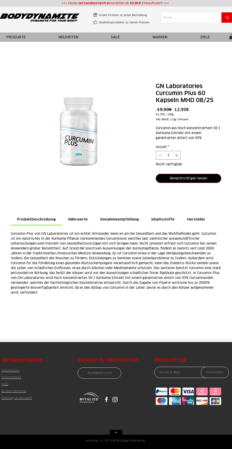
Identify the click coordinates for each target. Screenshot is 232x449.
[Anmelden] (215, 372)
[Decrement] (159, 155)
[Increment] (177, 155)
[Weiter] (116, 432)
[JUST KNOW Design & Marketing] (127, 440)
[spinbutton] (168, 155)
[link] (36, 219)
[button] (160, 37)
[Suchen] (187, 17)
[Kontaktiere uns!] (99, 373)
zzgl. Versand (179, 119)
